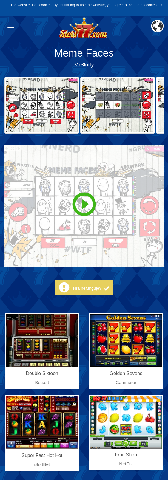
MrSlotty (84, 65)
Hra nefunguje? (91, 288)
